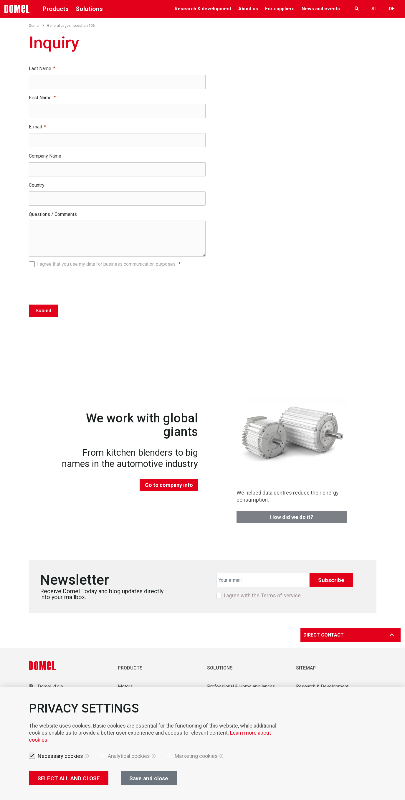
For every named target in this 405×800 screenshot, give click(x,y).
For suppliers (280, 8)
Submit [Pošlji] (43, 310)
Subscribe (331, 580)
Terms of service (281, 595)
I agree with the (262, 595)
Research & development (203, 8)
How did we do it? (291, 517)
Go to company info (169, 485)
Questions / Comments (53, 214)
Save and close (148, 778)
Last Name (40, 68)
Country (36, 185)
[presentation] (117, 284)
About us (248, 8)
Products (56, 8)
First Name (40, 97)
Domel (36, 26)
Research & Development (322, 686)
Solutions (89, 8)
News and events (321, 8)
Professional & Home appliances (241, 686)
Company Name (45, 156)
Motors (125, 686)
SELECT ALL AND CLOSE (68, 778)
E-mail (35, 127)
